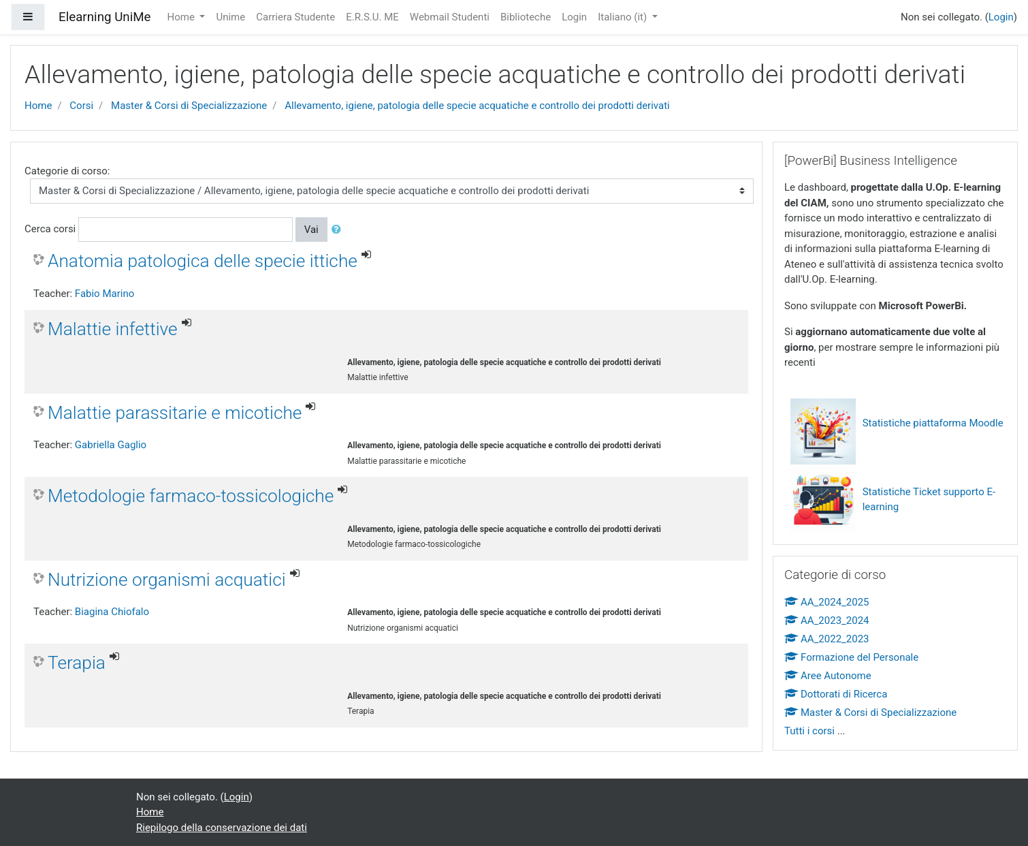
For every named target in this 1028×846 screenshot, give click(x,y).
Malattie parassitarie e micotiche (175, 413)
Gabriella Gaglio (110, 445)
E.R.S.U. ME (372, 17)
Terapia (77, 663)
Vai (311, 229)
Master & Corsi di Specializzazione (189, 105)
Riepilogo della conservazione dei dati (221, 827)
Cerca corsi (50, 229)
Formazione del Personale (851, 657)
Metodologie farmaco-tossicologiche (191, 496)
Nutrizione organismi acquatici (167, 579)
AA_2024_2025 (826, 602)
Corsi (81, 105)
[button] (339, 229)
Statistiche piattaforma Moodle (933, 423)
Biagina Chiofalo (112, 612)
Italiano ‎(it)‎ (623, 17)
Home (182, 17)
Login (574, 17)
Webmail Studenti (449, 17)
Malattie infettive (113, 329)
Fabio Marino (104, 293)
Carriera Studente (295, 17)
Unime (230, 17)
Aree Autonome (827, 676)
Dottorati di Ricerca (835, 694)
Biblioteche (525, 17)
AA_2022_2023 (826, 639)
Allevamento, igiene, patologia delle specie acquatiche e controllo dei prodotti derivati (477, 105)
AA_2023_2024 (826, 620)
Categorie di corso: (67, 171)
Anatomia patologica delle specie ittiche (202, 261)
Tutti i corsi (809, 731)
